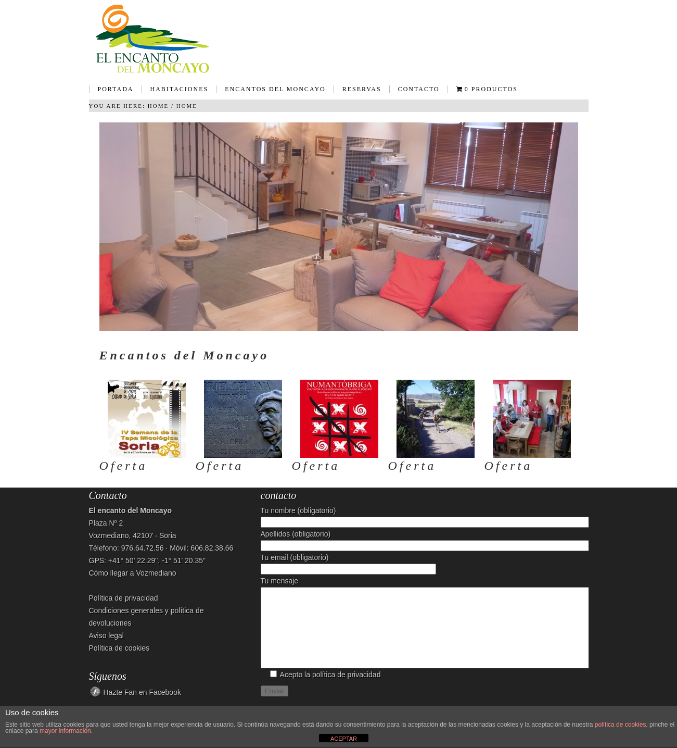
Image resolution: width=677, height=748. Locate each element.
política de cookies (620, 724)
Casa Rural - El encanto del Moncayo (339, 39)
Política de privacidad (123, 598)
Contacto (419, 89)
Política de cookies (119, 648)
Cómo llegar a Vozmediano (132, 573)
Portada (116, 89)
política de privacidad (346, 690)
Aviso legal (106, 635)
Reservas (361, 89)
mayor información (65, 730)
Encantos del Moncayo (271, 92)
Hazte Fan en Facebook (142, 692)
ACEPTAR (343, 738)
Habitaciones (175, 92)
